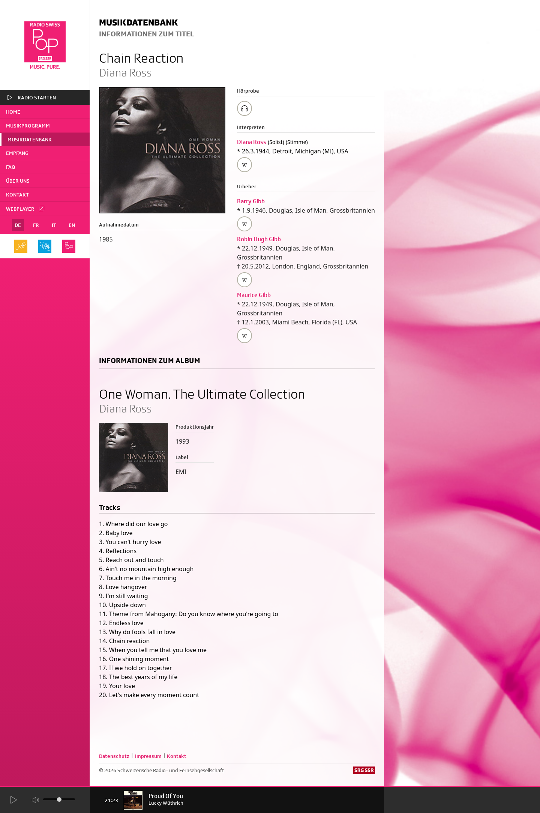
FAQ (10, 167)
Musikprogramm (28, 126)
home (13, 112)
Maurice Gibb (254, 294)
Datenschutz (114, 756)
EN (72, 225)
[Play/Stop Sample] (244, 108)
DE (18, 225)
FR (36, 225)
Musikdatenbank (30, 139)
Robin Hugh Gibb (259, 239)
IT (54, 225)
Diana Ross (251, 142)
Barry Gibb (251, 201)
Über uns (18, 181)
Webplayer (25, 208)
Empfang (17, 153)
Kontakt (17, 195)
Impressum (148, 756)
